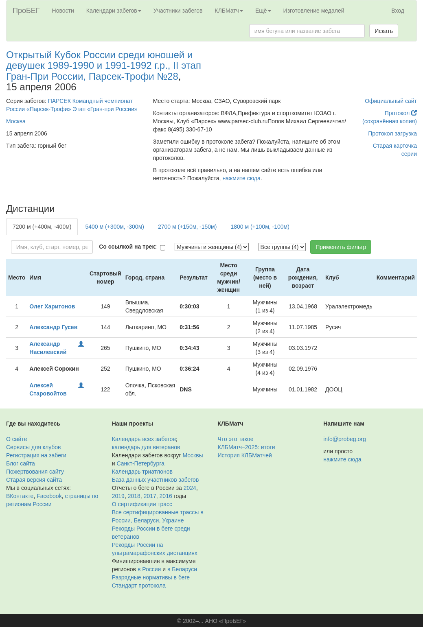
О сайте (16, 439)
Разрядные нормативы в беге (151, 577)
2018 (134, 496)
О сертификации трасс (142, 504)
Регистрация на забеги (36, 455)
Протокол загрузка (392, 133)
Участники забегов (178, 10)
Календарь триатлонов (142, 471)
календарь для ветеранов (146, 447)
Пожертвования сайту (35, 471)
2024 (190, 488)
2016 (166, 496)
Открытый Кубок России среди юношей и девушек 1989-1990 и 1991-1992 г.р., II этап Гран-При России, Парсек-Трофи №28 (103, 65)
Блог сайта (20, 463)
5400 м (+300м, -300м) (114, 226)
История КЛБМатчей (245, 455)
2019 (118, 496)
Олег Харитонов (52, 306)
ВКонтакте (19, 496)
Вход (397, 10)
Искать (384, 31)
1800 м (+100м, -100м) (259, 226)
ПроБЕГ (26, 11)
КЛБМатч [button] (229, 10)
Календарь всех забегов (144, 439)
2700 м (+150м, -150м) (187, 226)
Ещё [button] (263, 10)
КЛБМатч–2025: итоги (246, 447)
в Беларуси (182, 569)
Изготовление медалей (313, 10)
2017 (150, 496)
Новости (63, 10)
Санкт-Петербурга (140, 463)
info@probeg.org (344, 439)
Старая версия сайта (34, 479)
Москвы (192, 455)
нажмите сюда (241, 178)
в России (149, 569)
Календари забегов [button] (113, 10)
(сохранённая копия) (389, 121)
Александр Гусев (53, 327)
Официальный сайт (391, 101)
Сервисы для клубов (33, 447)
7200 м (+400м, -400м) (42, 226)
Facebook (49, 496)
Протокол (401, 113)
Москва (16, 121)
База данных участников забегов (155, 479)
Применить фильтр (341, 247)
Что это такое (236, 439)
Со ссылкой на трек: (128, 246)
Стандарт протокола (139, 585)
